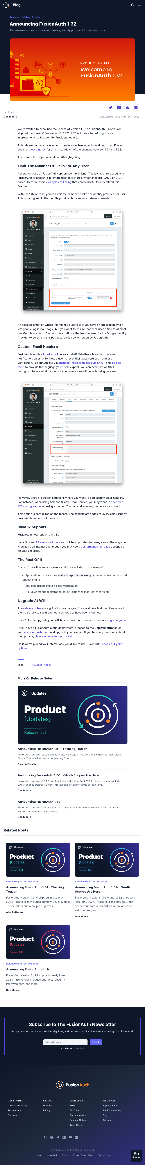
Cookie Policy (104, 1155)
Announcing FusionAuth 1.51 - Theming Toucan (52, 749)
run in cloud (14, 1110)
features (48, 1105)
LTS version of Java (47, 542)
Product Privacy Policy (83, 1155)
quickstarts (14, 1115)
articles (107, 1120)
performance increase (95, 546)
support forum (110, 1105)
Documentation (78, 1115)
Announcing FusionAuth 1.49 (39, 802)
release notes (37, 149)
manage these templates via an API (82, 362)
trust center (76, 1125)
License (38, 1155)
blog (105, 1115)
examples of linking (58, 182)
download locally (17, 1105)
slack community (112, 1110)
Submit (96, 1042)
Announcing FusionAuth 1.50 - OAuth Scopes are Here (58, 775)
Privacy (65, 1155)
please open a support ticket (53, 636)
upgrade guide (116, 620)
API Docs (74, 1110)
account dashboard (36, 632)
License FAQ (51, 1155)
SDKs (72, 1105)
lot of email (50, 354)
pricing (46, 1110)
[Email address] (65, 1042)
